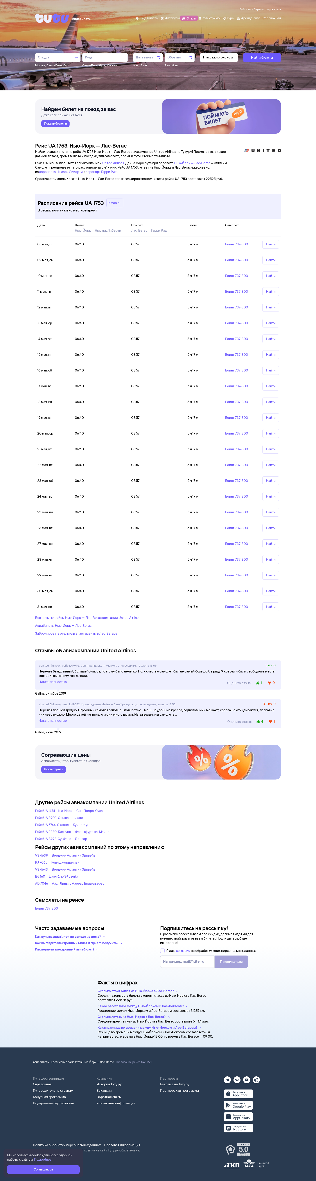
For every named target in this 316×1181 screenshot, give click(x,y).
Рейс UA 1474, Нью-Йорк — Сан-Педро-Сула (69, 811)
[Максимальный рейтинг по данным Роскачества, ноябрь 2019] (237, 1149)
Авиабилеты (41, 1062)
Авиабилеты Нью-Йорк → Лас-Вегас (63, 625)
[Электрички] (209, 18)
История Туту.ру (109, 1084)
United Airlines (113, 163)
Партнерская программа (179, 1090)
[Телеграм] (227, 1078)
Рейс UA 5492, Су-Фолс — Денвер (61, 839)
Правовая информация (122, 1145)
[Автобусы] (170, 18)
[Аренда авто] (248, 18)
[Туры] (228, 18)
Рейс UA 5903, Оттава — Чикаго (59, 818)
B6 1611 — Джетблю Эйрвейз (56, 876)
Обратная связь (109, 1097)
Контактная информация (116, 1103)
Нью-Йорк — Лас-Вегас (192, 163)
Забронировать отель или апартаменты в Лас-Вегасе (76, 633)
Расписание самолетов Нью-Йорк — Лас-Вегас (82, 1062)
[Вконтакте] (237, 1078)
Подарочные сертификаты (53, 1103)
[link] (55, 123)
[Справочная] (271, 18)
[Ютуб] (246, 1078)
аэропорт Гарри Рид (101, 172)
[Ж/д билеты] (147, 18)
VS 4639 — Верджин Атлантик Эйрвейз (65, 855)
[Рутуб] (256, 1078)
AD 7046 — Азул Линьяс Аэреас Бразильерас (69, 883)
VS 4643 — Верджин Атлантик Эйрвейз (65, 869)
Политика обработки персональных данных (67, 1145)
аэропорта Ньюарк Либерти (61, 172)
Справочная (42, 1084)
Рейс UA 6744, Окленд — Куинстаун (62, 825)
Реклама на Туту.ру (174, 1084)
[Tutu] (52, 18)
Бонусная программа (49, 1097)
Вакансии (104, 1090)
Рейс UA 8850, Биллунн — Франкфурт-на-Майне (72, 832)
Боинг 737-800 (46, 908)
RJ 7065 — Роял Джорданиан (57, 862)
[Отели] (189, 18)
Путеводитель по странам (53, 1090)
